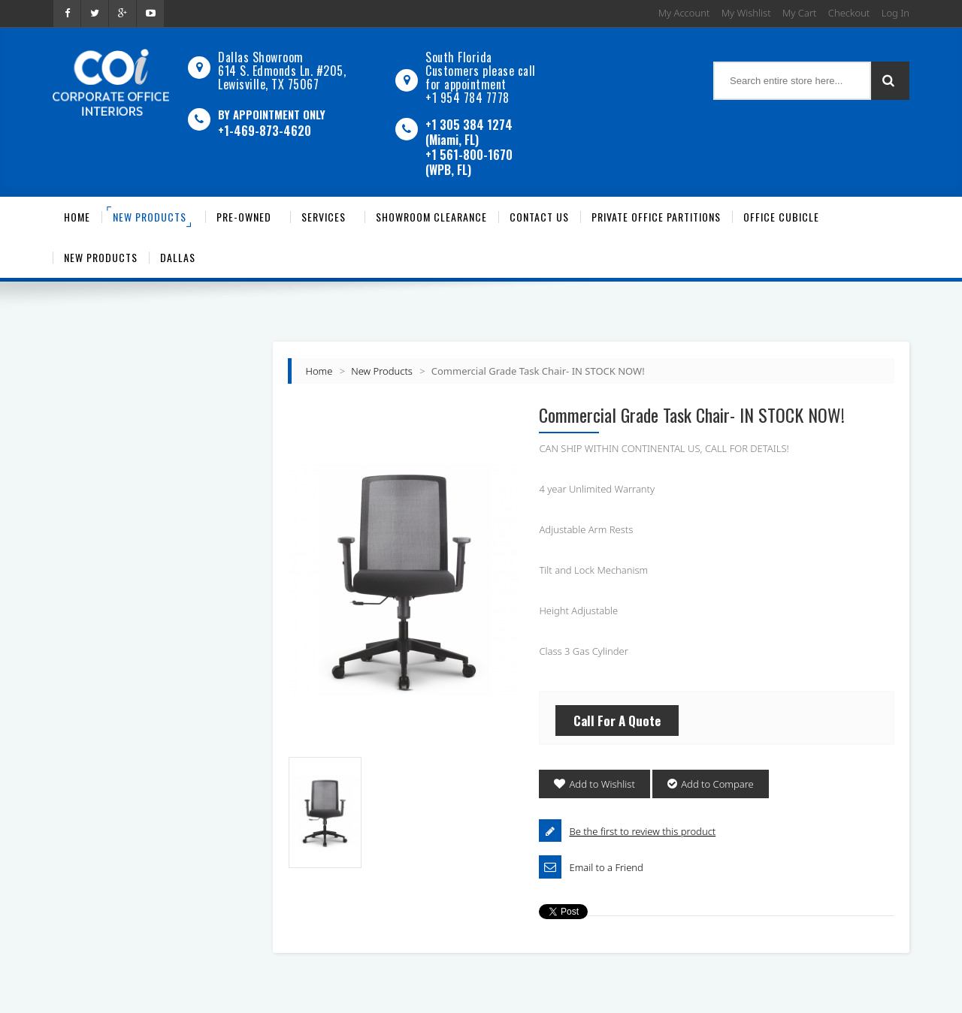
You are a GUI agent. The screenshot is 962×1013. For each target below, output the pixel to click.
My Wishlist (746, 13)
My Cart (799, 13)
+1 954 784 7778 (467, 98)
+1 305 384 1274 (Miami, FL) (469, 132)
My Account (684, 13)
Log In (895, 13)
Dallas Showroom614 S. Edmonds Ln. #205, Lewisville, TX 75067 (282, 70)
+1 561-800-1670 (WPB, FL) (469, 162)
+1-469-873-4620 (264, 131)
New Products (382, 371)
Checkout (849, 13)
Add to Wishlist (601, 784)
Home (319, 371)
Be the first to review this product (642, 831)
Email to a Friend (606, 867)
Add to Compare (717, 784)
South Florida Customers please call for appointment (480, 70)
